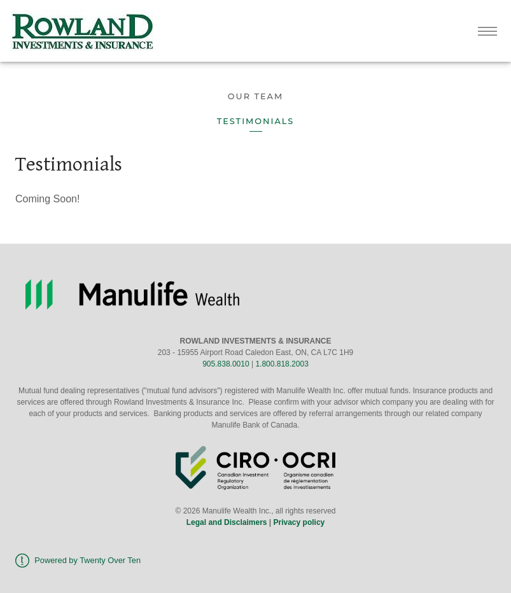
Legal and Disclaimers (226, 522)
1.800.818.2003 (281, 363)
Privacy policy (299, 522)
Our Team (255, 96)
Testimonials (256, 121)
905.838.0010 (225, 363)
